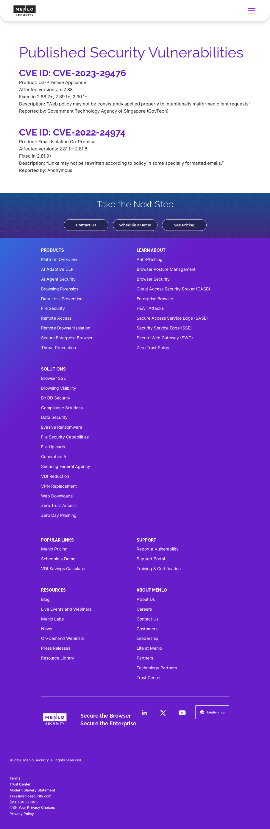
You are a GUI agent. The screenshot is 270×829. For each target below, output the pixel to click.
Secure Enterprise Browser (67, 337)
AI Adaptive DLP (57, 269)
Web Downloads (57, 495)
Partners (145, 657)
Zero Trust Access (59, 505)
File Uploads (53, 446)
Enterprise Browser (155, 298)
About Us (146, 599)
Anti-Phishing (150, 259)
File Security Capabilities (65, 436)
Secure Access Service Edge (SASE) (172, 318)
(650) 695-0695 (24, 802)
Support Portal (151, 558)
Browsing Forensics (59, 288)
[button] (251, 11)
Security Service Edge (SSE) (164, 327)
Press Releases (55, 648)
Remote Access (56, 318)
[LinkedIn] (144, 712)
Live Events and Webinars (66, 609)
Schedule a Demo (135, 225)
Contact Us (86, 225)
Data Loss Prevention (61, 298)
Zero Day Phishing (59, 515)
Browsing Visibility (58, 388)
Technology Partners (157, 667)
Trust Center (149, 677)
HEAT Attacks (150, 308)
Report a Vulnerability (158, 548)
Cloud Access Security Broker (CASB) (173, 288)
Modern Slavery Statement (32, 790)
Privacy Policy (22, 813)
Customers (147, 628)
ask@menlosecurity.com (30, 796)
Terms (15, 778)
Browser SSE (53, 378)
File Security (53, 308)
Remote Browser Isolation (65, 327)
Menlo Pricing (54, 548)
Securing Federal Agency (65, 466)
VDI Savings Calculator (63, 568)
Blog (45, 599)
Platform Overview (59, 259)
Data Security (54, 417)
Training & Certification (159, 568)
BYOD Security (55, 397)
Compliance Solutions (62, 407)
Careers (144, 609)
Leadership (147, 638)
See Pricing (184, 225)
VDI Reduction (55, 476)
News (46, 628)
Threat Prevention (58, 347)
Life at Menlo (149, 648)
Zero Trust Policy (153, 347)
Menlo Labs (52, 618)
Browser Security (153, 278)
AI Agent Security (58, 278)
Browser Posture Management (166, 269)
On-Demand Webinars (62, 638)
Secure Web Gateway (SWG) (165, 337)
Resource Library (57, 657)
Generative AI (54, 456)
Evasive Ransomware (61, 427)
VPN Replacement (59, 486)
